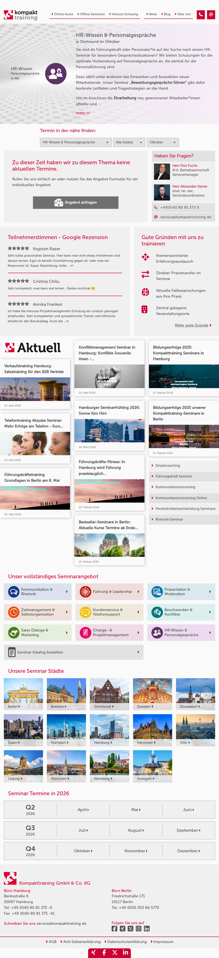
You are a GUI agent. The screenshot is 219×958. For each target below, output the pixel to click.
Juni (188, 809)
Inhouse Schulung (123, 14)
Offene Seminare (91, 14)
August (136, 830)
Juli (83, 830)
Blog (165, 14)
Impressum (162, 941)
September (188, 830)
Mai (136, 809)
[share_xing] (93, 953)
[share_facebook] (104, 953)
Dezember (188, 850)
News (151, 14)
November (135, 850)
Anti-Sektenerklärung (80, 941)
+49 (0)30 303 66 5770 (139, 907)
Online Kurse (62, 14)
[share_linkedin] (125, 953)
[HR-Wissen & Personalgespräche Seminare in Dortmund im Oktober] (201, 14)
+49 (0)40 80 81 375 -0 (31, 907)
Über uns (183, 14)
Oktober (83, 850)
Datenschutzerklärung (125, 941)
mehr (83, 113)
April (83, 809)
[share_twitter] (115, 953)
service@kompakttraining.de (61, 923)
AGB (51, 941)
